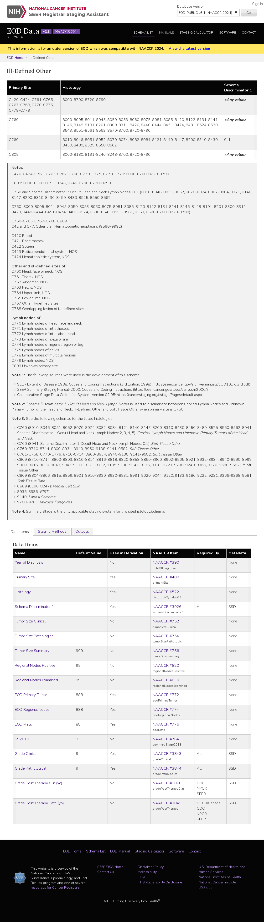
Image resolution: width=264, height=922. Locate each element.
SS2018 (22, 739)
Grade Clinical (26, 753)
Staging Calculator (196, 32)
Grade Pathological (30, 768)
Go (248, 12)
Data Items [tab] (20, 531)
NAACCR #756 (166, 650)
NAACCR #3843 (167, 753)
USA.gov (205, 887)
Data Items (25, 544)
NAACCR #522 (166, 592)
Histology (23, 592)
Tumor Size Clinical (30, 621)
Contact (249, 32)
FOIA (141, 877)
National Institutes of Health (220, 877)
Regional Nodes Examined (36, 680)
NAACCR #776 (166, 724)
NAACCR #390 (166, 562)
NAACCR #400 (166, 577)
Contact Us (105, 871)
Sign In (257, 3)
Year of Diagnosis (29, 562)
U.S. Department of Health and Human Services (222, 869)
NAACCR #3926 (167, 606)
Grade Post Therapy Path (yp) (39, 803)
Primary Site (25, 577)
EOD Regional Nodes (32, 709)
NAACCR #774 (166, 709)
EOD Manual (120, 851)
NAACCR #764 (166, 739)
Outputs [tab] (82, 531)
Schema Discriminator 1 (34, 606)
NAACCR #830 (166, 680)
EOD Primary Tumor (31, 694)
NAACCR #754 (166, 636)
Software (227, 32)
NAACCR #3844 (167, 768)
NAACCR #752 (166, 621)
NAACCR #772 (166, 694)
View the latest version (189, 48)
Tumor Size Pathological (34, 636)
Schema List (143, 32)
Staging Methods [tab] (52, 531)
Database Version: (191, 6)
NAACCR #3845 (167, 803)
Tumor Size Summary (32, 650)
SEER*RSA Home (110, 866)
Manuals (166, 32)
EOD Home (15, 57)
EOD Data (43, 31)
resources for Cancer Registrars (55, 887)
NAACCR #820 (166, 665)
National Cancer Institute (217, 882)
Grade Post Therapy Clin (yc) (38, 783)
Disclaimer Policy (151, 866)
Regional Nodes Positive (35, 665)
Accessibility (147, 871)
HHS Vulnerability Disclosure (160, 882)
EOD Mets (23, 724)
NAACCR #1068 (167, 783)
